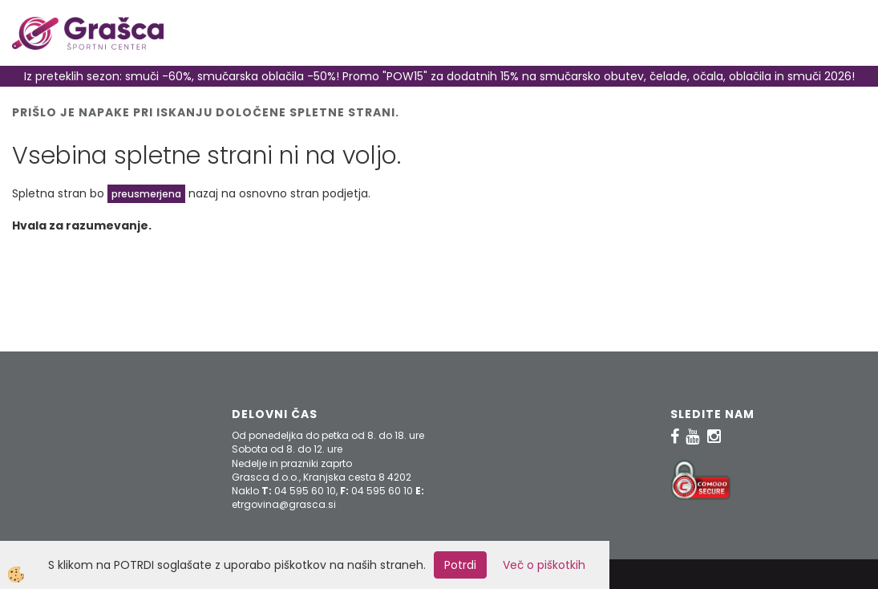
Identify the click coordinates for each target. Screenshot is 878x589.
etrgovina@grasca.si (284, 504)
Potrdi (460, 565)
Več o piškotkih (544, 565)
